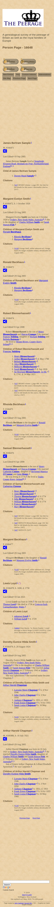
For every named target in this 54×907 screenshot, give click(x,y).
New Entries (8, 74)
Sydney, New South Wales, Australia (26, 219)
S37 (16, 185)
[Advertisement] (27, 110)
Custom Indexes (29, 74)
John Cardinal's (19, 903)
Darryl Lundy (27, 895)
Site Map (7, 78)
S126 (16, 248)
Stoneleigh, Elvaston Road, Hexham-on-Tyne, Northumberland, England (26, 163)
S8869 (17, 628)
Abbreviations (45, 74)
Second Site (28, 903)
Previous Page (19, 78)
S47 (16, 390)
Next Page (32, 78)
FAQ (18, 74)
